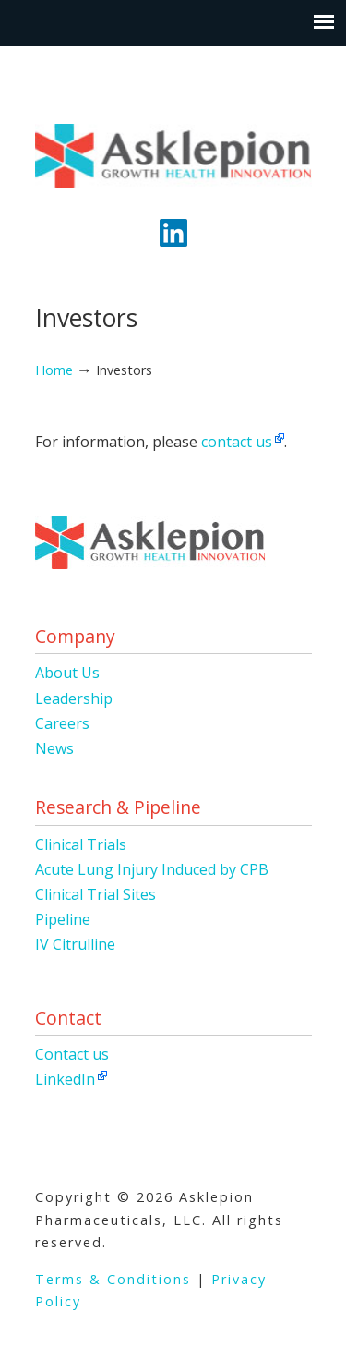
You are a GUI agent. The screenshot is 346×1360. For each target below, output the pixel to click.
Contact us (72, 1054)
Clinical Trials (80, 844)
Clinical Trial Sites (95, 894)
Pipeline (62, 919)
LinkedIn (65, 1079)
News (54, 748)
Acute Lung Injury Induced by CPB (151, 869)
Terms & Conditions (113, 1279)
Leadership (74, 698)
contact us (236, 441)
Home (54, 370)
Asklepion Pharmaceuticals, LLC (173, 148)
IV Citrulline (75, 944)
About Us (67, 672)
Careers (62, 723)
